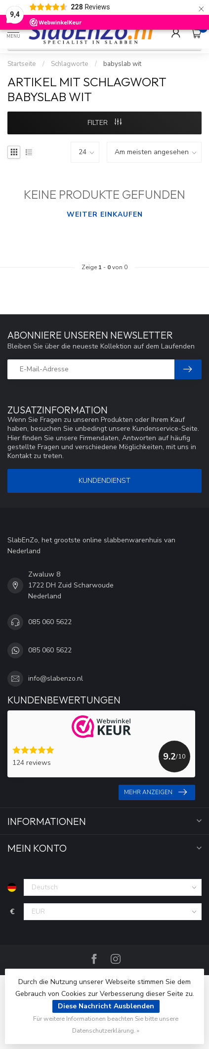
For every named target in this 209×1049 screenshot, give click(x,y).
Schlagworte (69, 63)
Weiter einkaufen (105, 214)
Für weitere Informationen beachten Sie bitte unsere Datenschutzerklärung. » (105, 1024)
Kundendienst (104, 480)
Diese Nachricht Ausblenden (106, 1006)
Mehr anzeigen (155, 792)
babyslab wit (122, 63)
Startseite (21, 63)
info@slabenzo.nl (55, 678)
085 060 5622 (50, 622)
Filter (104, 122)
